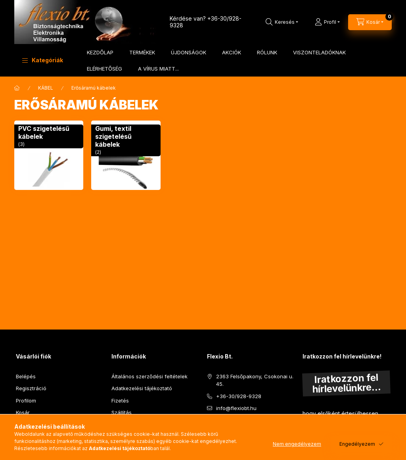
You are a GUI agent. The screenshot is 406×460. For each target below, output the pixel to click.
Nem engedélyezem (297, 444)
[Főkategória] (17, 88)
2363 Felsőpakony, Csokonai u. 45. (254, 380)
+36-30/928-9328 (238, 396)
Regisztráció (31, 388)
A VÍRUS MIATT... (158, 68)
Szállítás (121, 412)
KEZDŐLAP (100, 52)
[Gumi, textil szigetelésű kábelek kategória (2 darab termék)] (125, 155)
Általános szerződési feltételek (149, 376)
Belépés (26, 376)
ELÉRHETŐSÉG (104, 68)
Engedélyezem (357, 444)
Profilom (26, 400)
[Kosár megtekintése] (370, 22)
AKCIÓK (231, 52)
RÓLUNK (267, 52)
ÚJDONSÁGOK (188, 52)
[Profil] (327, 22)
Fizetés (120, 400)
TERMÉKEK (142, 52)
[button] (42, 60)
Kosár (23, 412)
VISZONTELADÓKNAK (319, 52)
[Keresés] (281, 22)
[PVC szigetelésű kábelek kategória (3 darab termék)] (48, 155)
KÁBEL (45, 88)
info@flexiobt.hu (236, 408)
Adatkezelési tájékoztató (141, 388)
